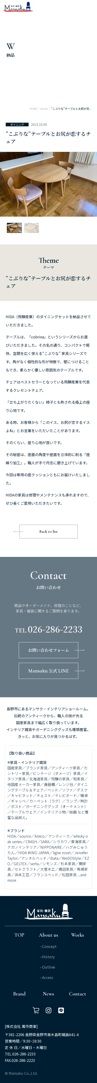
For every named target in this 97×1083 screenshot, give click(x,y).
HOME (33, 109)
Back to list (48, 531)
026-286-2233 (55, 629)
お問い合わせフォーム (48, 650)
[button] (4, 184)
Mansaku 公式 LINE (48, 671)
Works (44, 109)
